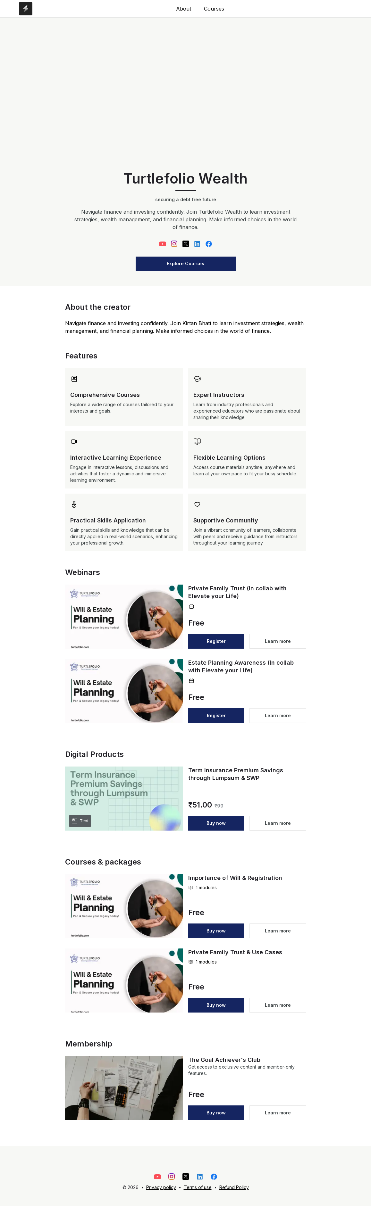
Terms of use (198, 1187)
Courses (214, 8)
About (183, 8)
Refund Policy (234, 1187)
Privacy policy (161, 1187)
